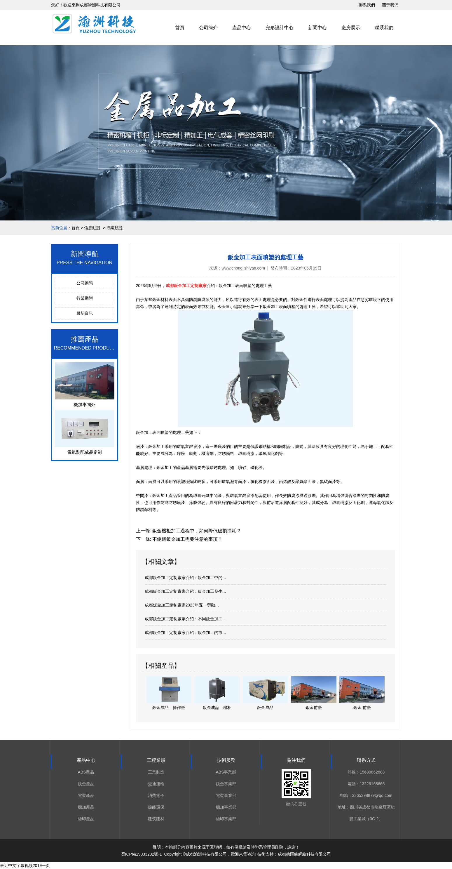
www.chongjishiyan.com (243, 268)
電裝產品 (86, 795)
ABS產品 (86, 772)
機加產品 (86, 807)
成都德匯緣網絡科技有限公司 (304, 854)
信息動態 (92, 227)
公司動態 (84, 283)
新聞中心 (317, 27)
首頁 (179, 27)
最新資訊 (84, 313)
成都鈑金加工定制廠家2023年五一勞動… (182, 605)
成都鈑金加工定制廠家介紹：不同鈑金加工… (185, 618)
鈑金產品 (86, 783)
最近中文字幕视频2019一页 (25, 865)
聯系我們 (367, 5)
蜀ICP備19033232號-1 (141, 854)
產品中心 (241, 27)
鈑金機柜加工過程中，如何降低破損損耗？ (196, 530)
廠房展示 (350, 27)
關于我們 (390, 5)
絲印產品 (86, 818)
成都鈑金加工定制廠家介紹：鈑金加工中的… (185, 577)
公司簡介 (208, 27)
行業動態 (84, 298)
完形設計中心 (280, 27)
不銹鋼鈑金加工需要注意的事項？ (186, 539)
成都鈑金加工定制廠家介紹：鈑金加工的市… (185, 632)
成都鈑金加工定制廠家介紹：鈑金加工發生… (185, 591)
